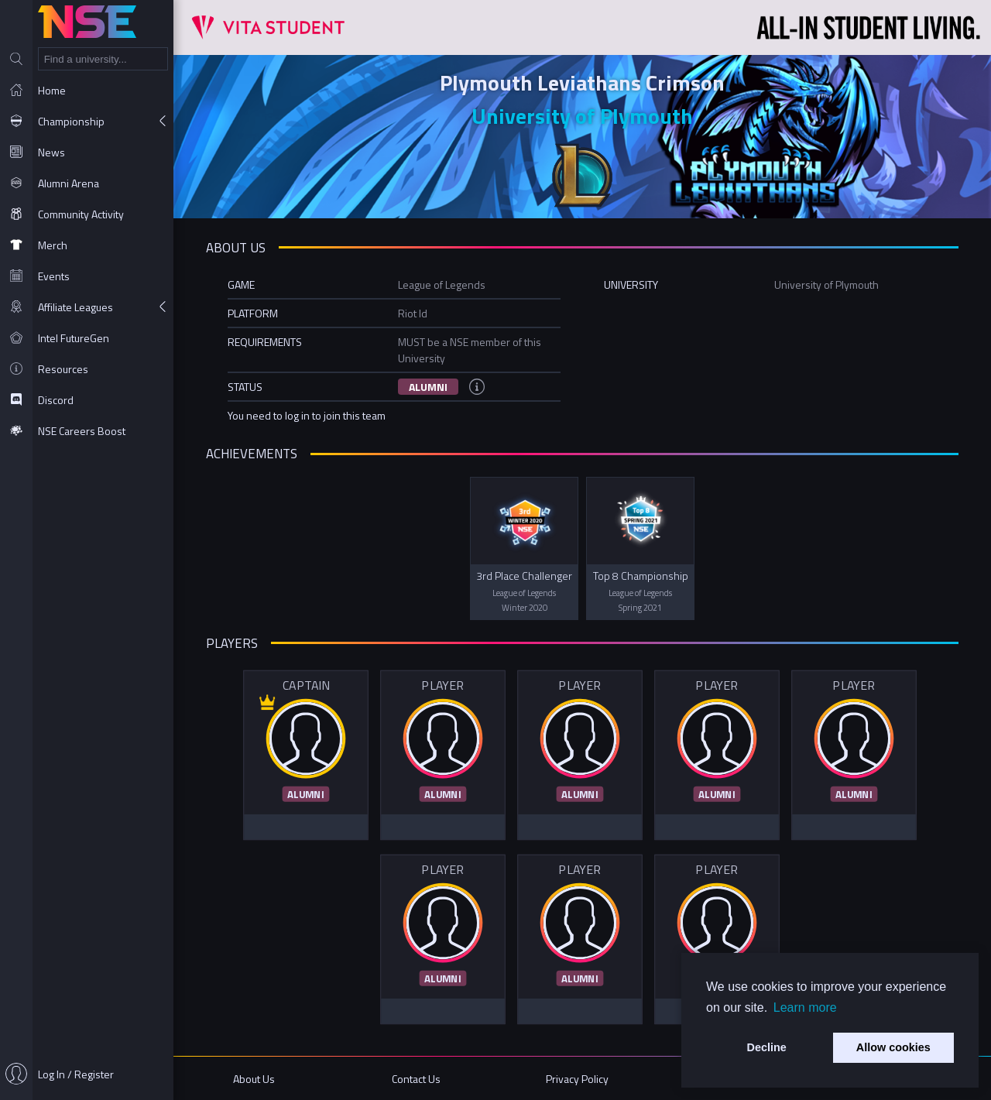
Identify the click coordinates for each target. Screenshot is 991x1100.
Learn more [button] (805, 1007)
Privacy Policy (577, 1079)
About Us (254, 1079)
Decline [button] (767, 1047)
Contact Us (416, 1079)
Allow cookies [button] (893, 1047)
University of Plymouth (582, 115)
